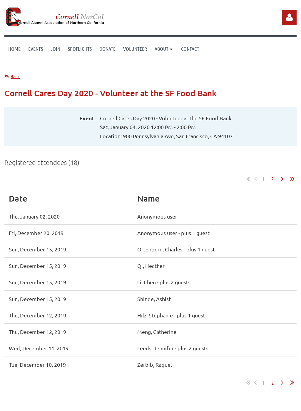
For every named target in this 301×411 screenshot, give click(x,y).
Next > (282, 178)
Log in (289, 17)
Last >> (292, 178)
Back (15, 76)
